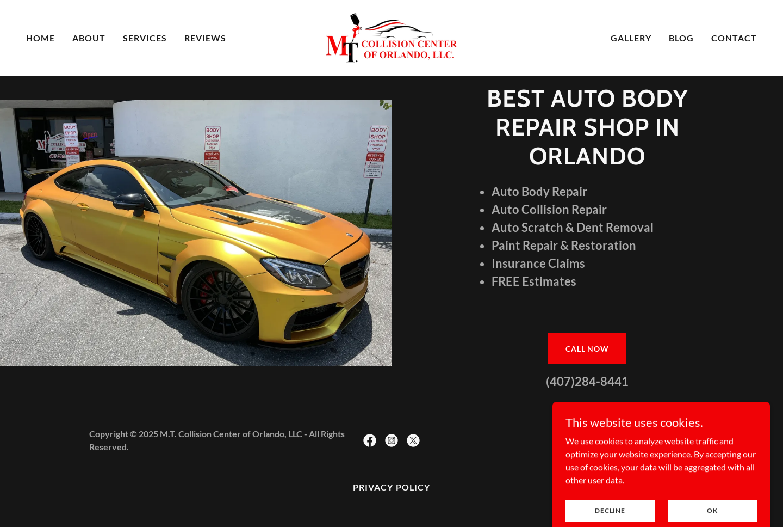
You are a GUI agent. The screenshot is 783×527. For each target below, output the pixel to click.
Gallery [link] (631, 38)
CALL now (587, 348)
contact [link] (734, 38)
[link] (391, 37)
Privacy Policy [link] (391, 487)
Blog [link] (681, 38)
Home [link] (40, 38)
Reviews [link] (205, 38)
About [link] (88, 38)
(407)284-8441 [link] (587, 381)
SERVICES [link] (145, 38)
